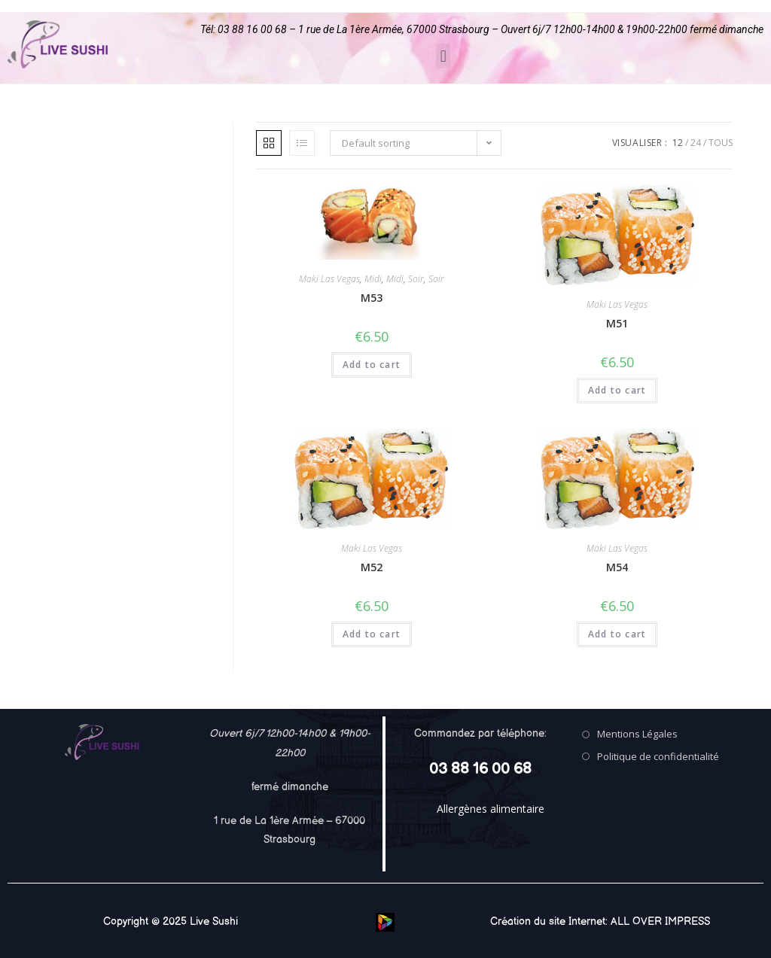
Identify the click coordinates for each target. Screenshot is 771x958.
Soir (416, 278)
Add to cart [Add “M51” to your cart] (617, 390)
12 (677, 142)
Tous (721, 142)
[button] (443, 56)
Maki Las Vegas (329, 278)
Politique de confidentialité (658, 756)
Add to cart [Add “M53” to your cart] (372, 364)
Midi (373, 278)
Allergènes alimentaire (490, 808)
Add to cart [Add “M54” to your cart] (617, 634)
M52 (371, 567)
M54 (617, 567)
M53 (371, 297)
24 (695, 142)
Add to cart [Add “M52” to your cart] (372, 634)
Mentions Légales (637, 734)
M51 (617, 323)
